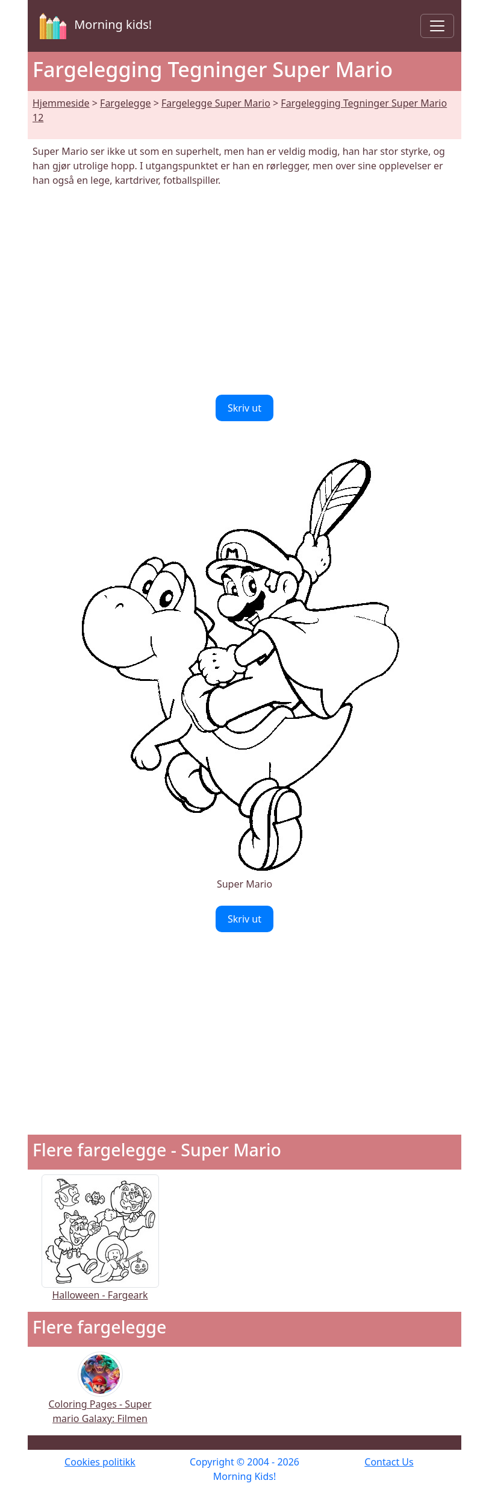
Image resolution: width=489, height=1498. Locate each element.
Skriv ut (244, 408)
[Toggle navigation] (437, 26)
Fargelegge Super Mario (215, 103)
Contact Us (388, 1461)
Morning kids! (93, 26)
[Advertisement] (244, 291)
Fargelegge (125, 103)
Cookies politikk (99, 1461)
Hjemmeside (61, 103)
